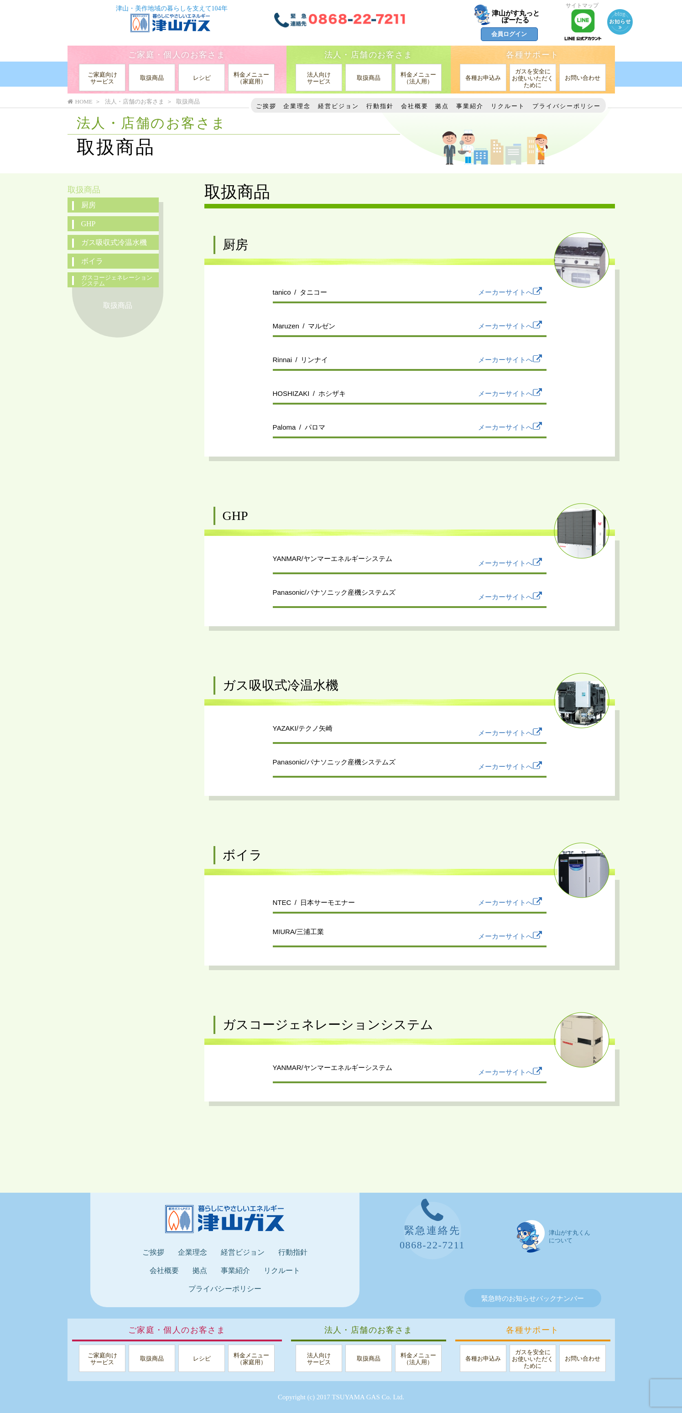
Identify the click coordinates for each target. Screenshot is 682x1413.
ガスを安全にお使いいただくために (532, 78)
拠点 (442, 106)
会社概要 (414, 106)
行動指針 (380, 106)
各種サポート (532, 54)
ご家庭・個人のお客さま (176, 54)
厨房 (88, 205)
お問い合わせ (582, 77)
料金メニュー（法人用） (418, 78)
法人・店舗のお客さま (368, 54)
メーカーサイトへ (510, 292)
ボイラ (92, 261)
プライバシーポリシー (566, 106)
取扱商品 (152, 77)
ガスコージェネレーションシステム (116, 280)
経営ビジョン (338, 106)
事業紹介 (470, 106)
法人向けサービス (319, 78)
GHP (88, 224)
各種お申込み (483, 77)
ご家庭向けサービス (102, 78)
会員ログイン (509, 34)
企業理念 (297, 106)
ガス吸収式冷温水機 (114, 242)
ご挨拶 (266, 106)
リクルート (508, 106)
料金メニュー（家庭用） (251, 78)
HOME (80, 101)
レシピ (202, 77)
